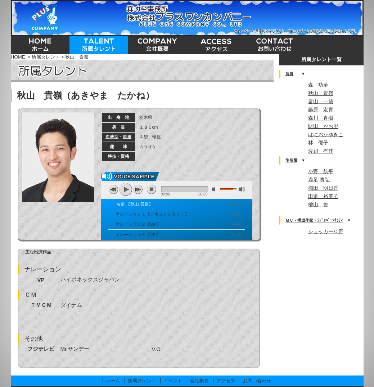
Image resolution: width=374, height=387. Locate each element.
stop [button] (152, 189)
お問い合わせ (257, 380)
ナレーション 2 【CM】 (138, 224)
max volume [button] (242, 189)
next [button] (138, 189)
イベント (172, 380)
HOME (18, 57)
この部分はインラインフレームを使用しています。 (321, 197)
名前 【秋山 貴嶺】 (134, 204)
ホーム (113, 380)
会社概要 (199, 380)
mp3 (236, 204)
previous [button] (113, 189)
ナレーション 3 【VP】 (138, 234)
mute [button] (215, 189)
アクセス (225, 380)
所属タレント (46, 57)
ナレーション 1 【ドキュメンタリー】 (152, 214)
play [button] (125, 189)
